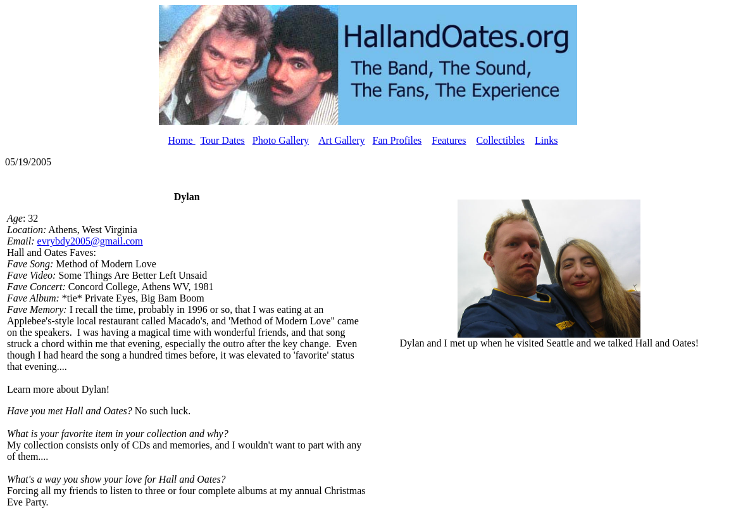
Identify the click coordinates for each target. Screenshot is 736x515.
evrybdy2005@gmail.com (90, 241)
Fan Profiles (397, 140)
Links (546, 140)
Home (182, 140)
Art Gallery (341, 140)
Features (449, 140)
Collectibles (501, 140)
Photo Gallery (281, 140)
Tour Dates (222, 140)
